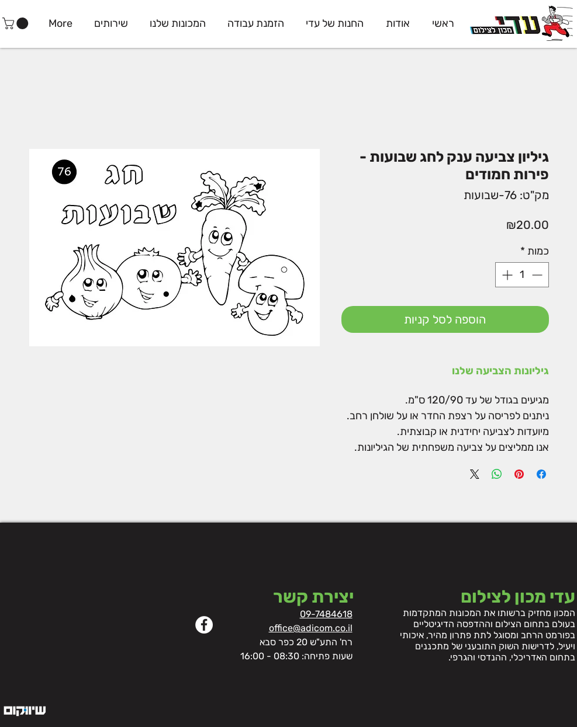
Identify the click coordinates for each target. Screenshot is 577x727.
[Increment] (506, 275)
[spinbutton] (522, 275)
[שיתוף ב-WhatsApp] (497, 474)
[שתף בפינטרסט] (519, 474)
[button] (16, 23)
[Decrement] (538, 275)
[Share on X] (475, 474)
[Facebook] (204, 625)
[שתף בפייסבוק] (541, 474)
